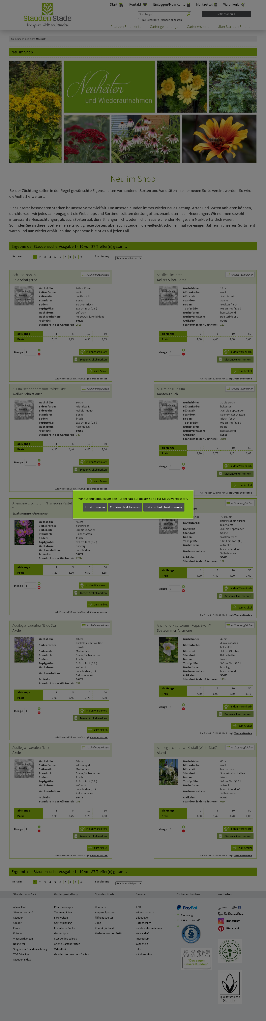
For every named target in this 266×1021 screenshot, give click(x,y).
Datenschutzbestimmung (163, 507)
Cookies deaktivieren (125, 507)
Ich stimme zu (95, 507)
